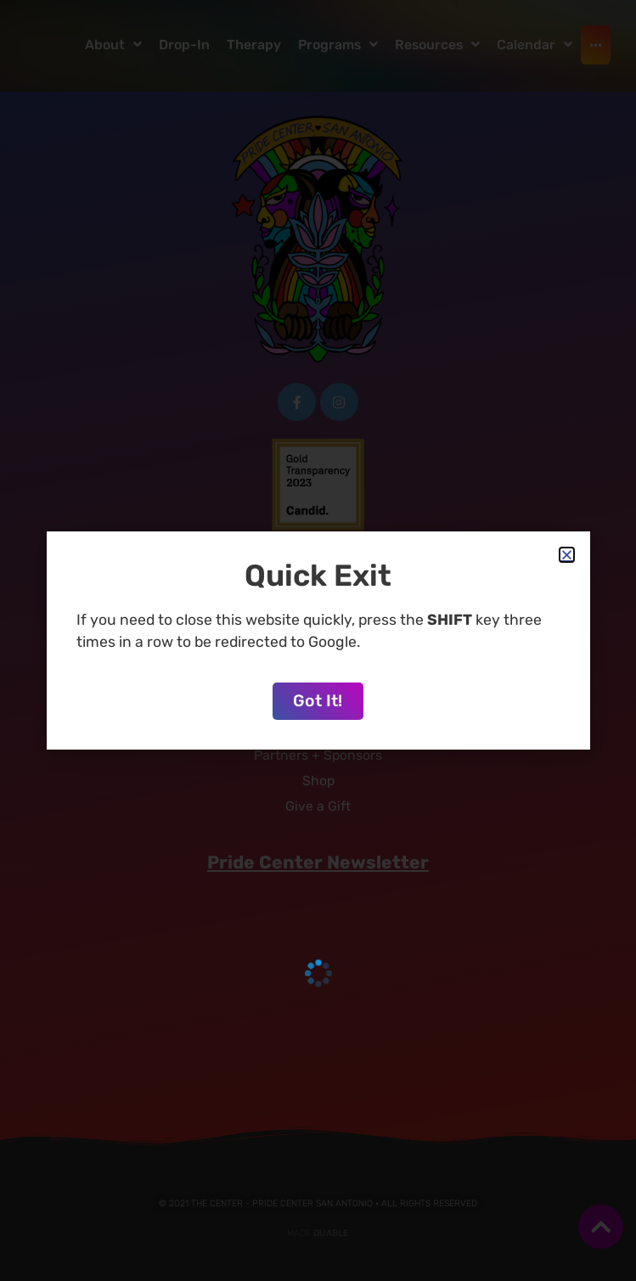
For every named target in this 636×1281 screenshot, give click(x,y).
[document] (318, 640)
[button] (566, 554)
